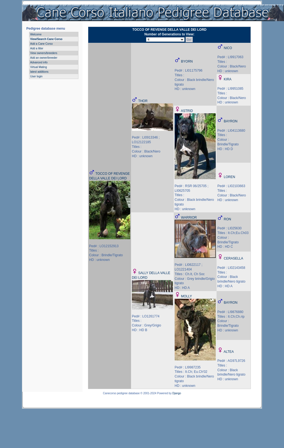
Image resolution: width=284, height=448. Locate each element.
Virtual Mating (38, 67)
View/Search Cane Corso (46, 39)
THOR (142, 101)
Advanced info (38, 62)
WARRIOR (189, 217)
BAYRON (230, 121)
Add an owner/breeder (43, 57)
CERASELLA (233, 258)
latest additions (39, 71)
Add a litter (36, 48)
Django (176, 393)
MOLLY (186, 296)
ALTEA (229, 352)
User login (36, 76)
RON (227, 219)
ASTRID (187, 111)
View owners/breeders (43, 53)
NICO (228, 48)
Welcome (36, 34)
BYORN (187, 61)
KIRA (227, 79)
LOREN (229, 177)
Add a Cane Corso (41, 43)
